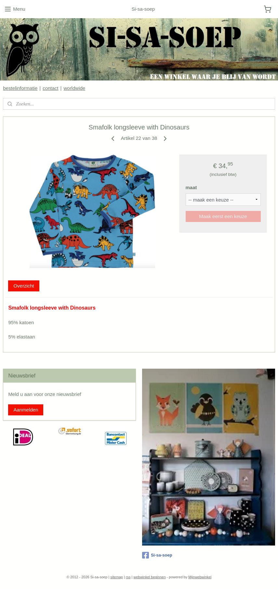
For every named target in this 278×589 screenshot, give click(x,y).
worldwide (74, 88)
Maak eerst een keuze (223, 216)
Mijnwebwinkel (199, 577)
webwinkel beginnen (149, 577)
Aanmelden (25, 409)
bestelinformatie (20, 88)
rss (128, 577)
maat (191, 187)
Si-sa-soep (157, 555)
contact (50, 88)
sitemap (116, 577)
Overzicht (23, 285)
